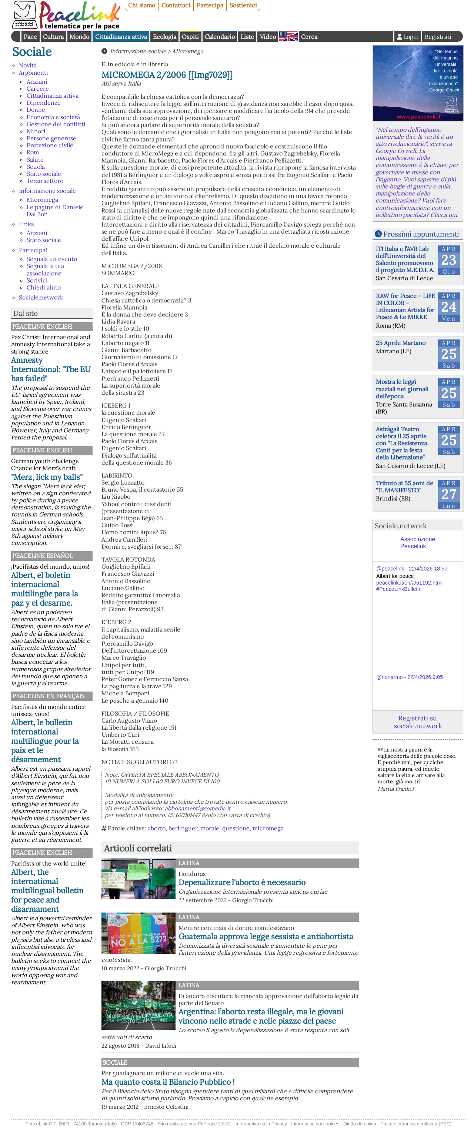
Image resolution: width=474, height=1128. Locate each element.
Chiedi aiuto (44, 287)
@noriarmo (389, 677)
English (288, 36)
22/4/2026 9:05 (425, 677)
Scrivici (37, 280)
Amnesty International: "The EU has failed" (51, 369)
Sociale (31, 51)
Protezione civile (50, 145)
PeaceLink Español (42, 555)
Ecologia (164, 36)
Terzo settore (45, 180)
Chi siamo (141, 5)
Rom (33, 152)
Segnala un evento (52, 258)
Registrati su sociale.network (418, 722)
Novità (28, 65)
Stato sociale (44, 173)
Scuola (36, 166)
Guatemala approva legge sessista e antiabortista (265, 936)
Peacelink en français (48, 696)
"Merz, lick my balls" (47, 477)
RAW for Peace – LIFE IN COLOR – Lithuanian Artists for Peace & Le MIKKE (405, 306)
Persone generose (51, 138)
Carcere (38, 88)
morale (209, 828)
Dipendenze (44, 102)
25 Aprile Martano (400, 343)
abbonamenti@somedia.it (198, 808)
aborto (157, 828)
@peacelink (390, 569)
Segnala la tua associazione (45, 269)
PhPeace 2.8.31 (214, 1124)
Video (268, 36)
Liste (247, 36)
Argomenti (33, 72)
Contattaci (175, 5)
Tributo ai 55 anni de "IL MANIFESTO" (404, 486)
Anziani (37, 81)
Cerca (309, 36)
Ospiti (190, 36)
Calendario (220, 36)
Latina (188, 863)
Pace (30, 36)
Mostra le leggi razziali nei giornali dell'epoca (402, 388)
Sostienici (243, 5)
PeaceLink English (42, 326)
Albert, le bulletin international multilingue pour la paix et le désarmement (45, 740)
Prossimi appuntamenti (421, 234)
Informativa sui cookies (315, 1124)
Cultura (53, 36)
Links (26, 224)
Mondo (79, 36)
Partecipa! (33, 250)
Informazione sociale (47, 190)
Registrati (438, 36)
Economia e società (53, 117)
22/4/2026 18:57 (428, 569)
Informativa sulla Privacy (261, 1124)
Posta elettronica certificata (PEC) (415, 1124)
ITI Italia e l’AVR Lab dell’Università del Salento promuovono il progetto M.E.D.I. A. (405, 259)
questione (236, 828)
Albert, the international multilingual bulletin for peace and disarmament (47, 890)
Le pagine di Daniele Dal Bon (55, 210)
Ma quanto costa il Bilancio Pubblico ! (168, 1082)
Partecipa (210, 5)
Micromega (42, 199)
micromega (268, 828)
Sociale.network (41, 297)
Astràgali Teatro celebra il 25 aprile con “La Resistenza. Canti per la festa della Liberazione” (402, 443)
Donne (36, 109)
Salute (35, 159)
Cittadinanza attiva (121, 36)
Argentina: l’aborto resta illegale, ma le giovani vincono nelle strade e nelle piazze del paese (261, 1016)
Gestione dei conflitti (56, 124)
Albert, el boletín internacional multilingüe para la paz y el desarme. (44, 589)
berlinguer (182, 828)
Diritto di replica (360, 1124)
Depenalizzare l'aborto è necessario (242, 882)
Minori (36, 131)
